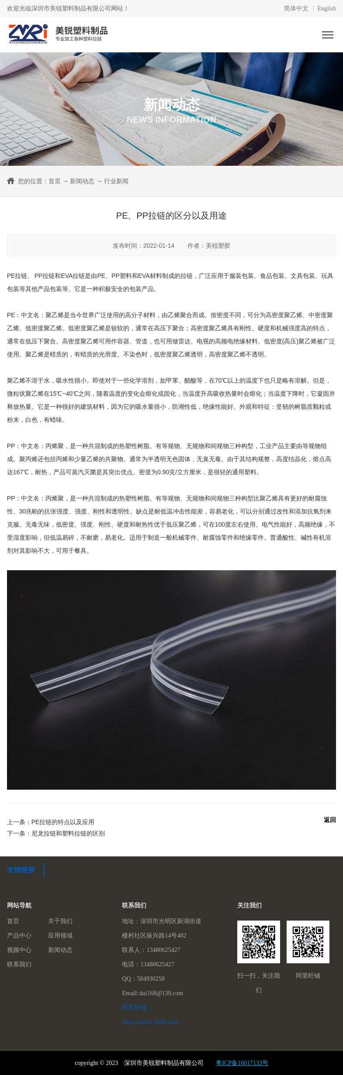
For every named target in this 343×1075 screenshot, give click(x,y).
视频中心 (19, 950)
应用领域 (60, 935)
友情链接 (21, 869)
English (327, 9)
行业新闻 (116, 181)
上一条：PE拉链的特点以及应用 (51, 821)
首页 (55, 181)
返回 (330, 819)
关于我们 (60, 921)
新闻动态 (82, 181)
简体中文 (296, 9)
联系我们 (19, 964)
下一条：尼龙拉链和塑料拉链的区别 (56, 833)
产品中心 (19, 935)
